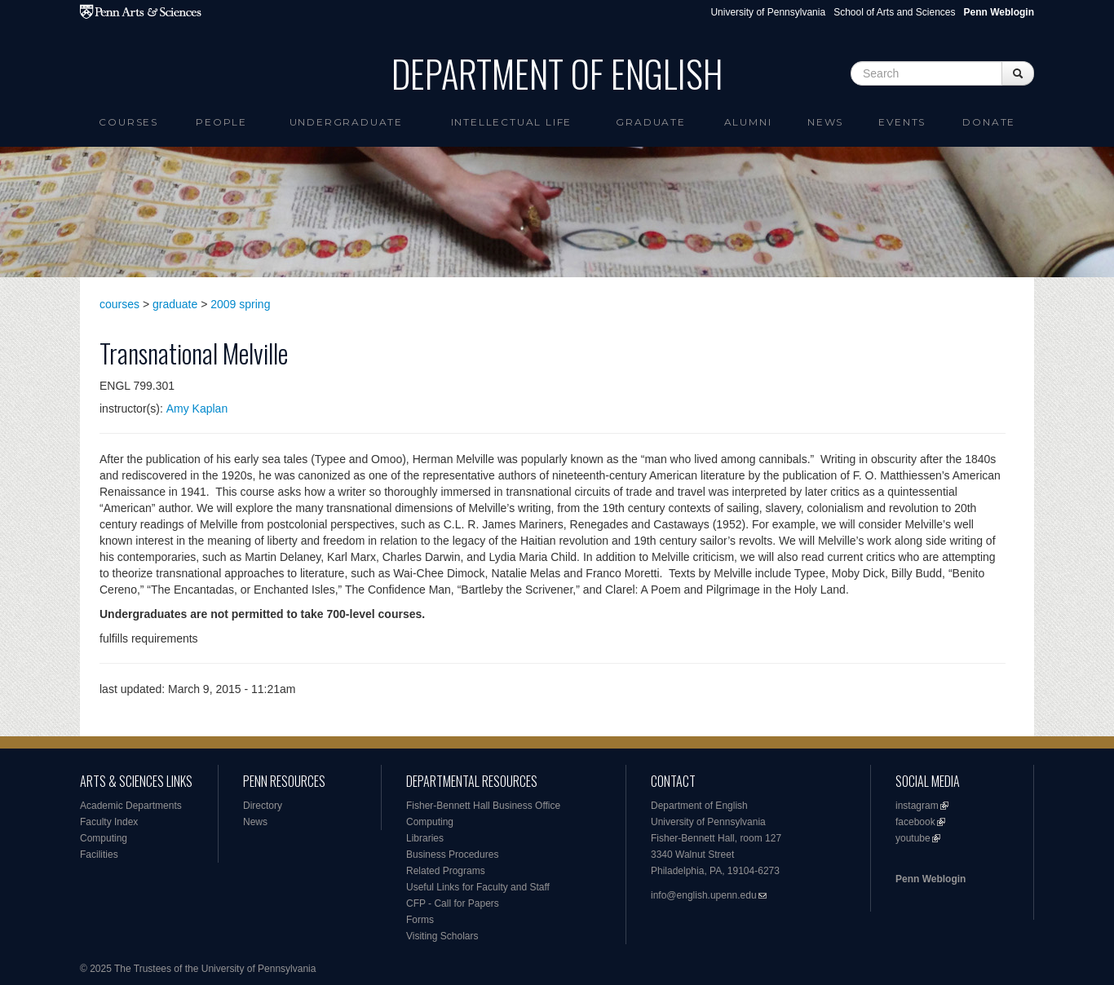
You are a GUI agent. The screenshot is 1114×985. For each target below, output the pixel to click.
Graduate (650, 122)
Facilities (99, 854)
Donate (988, 122)
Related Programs (445, 871)
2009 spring (240, 304)
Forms (420, 919)
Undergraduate (346, 122)
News (825, 122)
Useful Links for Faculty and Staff (478, 887)
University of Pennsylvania (767, 12)
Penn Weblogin (930, 879)
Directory (262, 805)
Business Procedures (452, 854)
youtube (913, 838)
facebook (915, 822)
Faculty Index (109, 822)
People (221, 122)
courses (119, 304)
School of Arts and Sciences (894, 12)
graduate (175, 304)
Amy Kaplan (197, 408)
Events (902, 122)
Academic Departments (131, 805)
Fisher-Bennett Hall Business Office (483, 805)
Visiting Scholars (442, 936)
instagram (917, 805)
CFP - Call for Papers (452, 903)
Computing (103, 838)
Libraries (425, 838)
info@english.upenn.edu (704, 895)
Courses (128, 122)
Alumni (748, 122)
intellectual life (511, 122)
